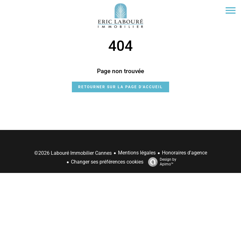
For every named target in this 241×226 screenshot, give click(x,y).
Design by (160, 162)
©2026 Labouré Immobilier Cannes (73, 153)
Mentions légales (137, 153)
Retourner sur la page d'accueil (120, 87)
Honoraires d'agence (184, 153)
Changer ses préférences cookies (107, 162)
